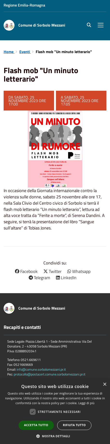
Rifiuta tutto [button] (74, 425)
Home (9, 52)
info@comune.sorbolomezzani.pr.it (41, 369)
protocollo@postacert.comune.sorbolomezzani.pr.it (49, 374)
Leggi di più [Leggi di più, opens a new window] (86, 403)
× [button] (104, 384)
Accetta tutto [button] (36, 425)
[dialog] (55, 411)
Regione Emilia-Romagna (24, 5)
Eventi (25, 52)
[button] (55, 436)
